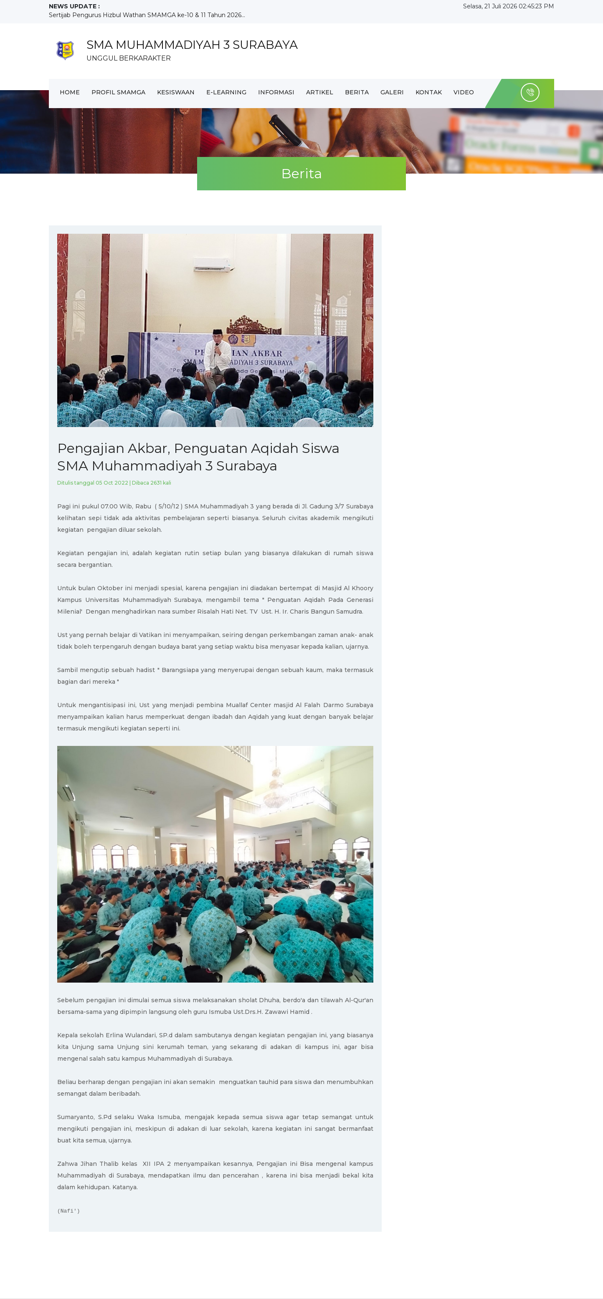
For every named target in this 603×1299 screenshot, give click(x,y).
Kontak (429, 92)
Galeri (392, 92)
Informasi (276, 92)
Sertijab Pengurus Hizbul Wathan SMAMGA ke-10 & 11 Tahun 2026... (147, 15)
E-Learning (226, 92)
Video (464, 92)
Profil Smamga (118, 92)
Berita (357, 92)
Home (70, 92)
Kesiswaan (176, 92)
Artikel (319, 92)
